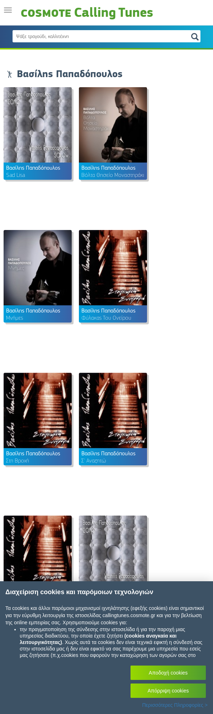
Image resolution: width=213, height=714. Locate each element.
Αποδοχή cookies (168, 673)
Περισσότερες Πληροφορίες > (175, 705)
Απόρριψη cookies (168, 691)
